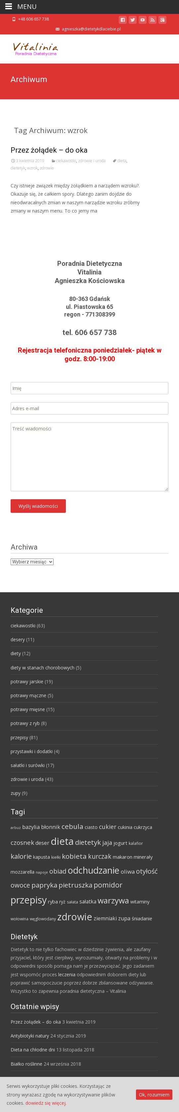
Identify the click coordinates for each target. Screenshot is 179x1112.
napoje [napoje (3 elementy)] (42, 872)
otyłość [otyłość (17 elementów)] (147, 871)
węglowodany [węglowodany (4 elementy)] (43, 919)
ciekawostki (66, 161)
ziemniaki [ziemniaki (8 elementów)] (105, 918)
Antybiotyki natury (30, 1036)
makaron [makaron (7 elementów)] (122, 856)
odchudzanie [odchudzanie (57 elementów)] (93, 870)
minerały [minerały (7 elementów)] (143, 856)
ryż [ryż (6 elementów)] (62, 901)
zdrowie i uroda (92, 161)
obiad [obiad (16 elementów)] (58, 871)
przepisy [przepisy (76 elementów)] (29, 899)
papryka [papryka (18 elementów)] (44, 885)
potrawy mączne (28, 695)
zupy (16, 793)
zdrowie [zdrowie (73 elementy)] (74, 916)
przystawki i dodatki (32, 751)
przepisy (19, 737)
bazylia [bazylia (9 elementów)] (31, 827)
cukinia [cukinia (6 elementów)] (125, 827)
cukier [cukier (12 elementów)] (107, 827)
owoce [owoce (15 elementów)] (20, 885)
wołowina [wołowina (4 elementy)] (19, 919)
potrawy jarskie (27, 681)
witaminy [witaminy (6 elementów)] (140, 901)
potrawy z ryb (25, 723)
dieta (121, 161)
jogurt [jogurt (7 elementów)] (120, 843)
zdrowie (47, 168)
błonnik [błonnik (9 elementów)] (50, 827)
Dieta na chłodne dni (33, 1049)
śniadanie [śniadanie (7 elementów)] (142, 918)
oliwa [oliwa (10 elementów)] (128, 871)
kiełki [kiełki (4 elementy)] (56, 857)
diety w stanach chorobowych (42, 667)
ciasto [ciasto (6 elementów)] (91, 827)
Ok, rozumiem (154, 1094)
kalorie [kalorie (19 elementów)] (21, 856)
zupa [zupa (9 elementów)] (124, 918)
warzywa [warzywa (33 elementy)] (113, 900)
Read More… (25, 223)
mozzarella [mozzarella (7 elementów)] (22, 871)
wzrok (32, 168)
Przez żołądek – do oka (49, 150)
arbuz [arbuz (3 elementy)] (16, 827)
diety (16, 653)
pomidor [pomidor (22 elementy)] (108, 885)
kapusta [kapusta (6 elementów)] (41, 857)
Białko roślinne (26, 1064)
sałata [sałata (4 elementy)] (72, 902)
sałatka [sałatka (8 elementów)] (87, 901)
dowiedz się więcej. (46, 1103)
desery (18, 639)
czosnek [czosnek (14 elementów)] (22, 842)
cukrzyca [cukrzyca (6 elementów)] (143, 827)
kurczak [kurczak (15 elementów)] (100, 856)
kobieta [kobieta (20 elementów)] (74, 856)
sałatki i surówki (28, 765)
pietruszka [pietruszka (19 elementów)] (75, 885)
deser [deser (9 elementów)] (42, 842)
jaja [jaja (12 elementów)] (107, 842)
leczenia (66, 974)
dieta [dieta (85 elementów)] (62, 841)
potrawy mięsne (28, 709)
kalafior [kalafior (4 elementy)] (136, 843)
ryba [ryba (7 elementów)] (53, 901)
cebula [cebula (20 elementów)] (72, 826)
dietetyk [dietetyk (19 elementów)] (88, 842)
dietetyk (18, 168)
